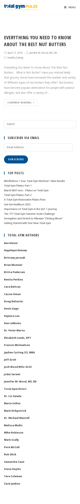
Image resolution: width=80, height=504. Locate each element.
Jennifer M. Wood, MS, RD (43, 52)
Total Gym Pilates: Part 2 (18, 195)
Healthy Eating (15, 57)
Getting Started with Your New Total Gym (27, 223)
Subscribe (16, 159)
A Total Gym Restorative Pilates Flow (24, 199)
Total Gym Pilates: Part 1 (18, 185)
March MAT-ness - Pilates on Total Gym (26, 190)
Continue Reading (20, 102)
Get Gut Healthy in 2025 (17, 204)
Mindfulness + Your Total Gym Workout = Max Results (34, 180)
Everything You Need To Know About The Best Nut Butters (37, 40)
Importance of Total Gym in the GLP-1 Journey (30, 209)
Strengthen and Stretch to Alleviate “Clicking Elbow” (33, 218)
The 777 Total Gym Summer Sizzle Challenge (29, 213)
